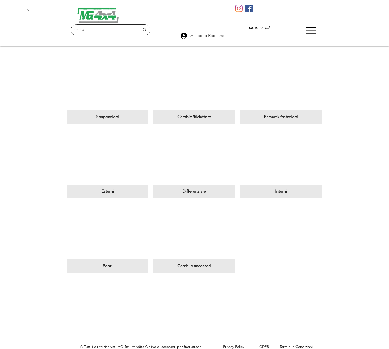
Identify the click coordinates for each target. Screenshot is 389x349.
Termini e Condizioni (296, 346)
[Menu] (311, 30)
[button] (44, 10)
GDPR (264, 346)
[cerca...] (103, 30)
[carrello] (260, 27)
